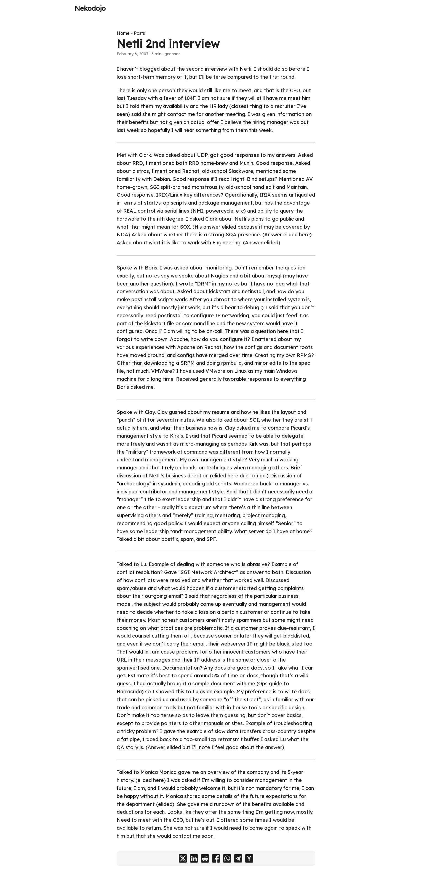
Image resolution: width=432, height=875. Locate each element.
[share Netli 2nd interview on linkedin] (194, 858)
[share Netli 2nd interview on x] (183, 858)
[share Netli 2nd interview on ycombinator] (249, 858)
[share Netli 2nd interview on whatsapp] (227, 858)
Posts (139, 33)
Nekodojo (90, 8)
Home (123, 33)
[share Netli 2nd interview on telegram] (238, 858)
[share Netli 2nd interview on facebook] (216, 858)
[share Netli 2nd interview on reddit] (205, 858)
